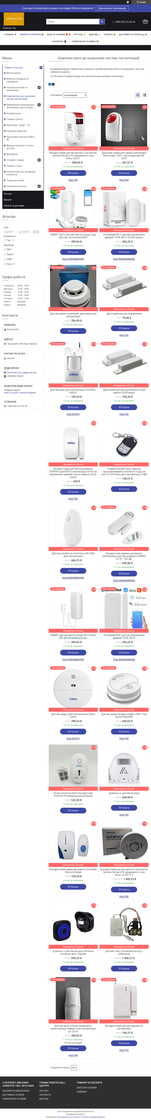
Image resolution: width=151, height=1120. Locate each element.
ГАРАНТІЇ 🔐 (110, 34)
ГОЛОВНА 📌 (10, 34)
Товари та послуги (13, 67)
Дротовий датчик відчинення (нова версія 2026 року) (124, 391)
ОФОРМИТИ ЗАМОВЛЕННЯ (15, 1091)
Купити (74, 173)
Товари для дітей (15, 180)
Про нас (8, 194)
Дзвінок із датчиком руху (124, 793)
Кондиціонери (13, 113)
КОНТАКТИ (45, 1095)
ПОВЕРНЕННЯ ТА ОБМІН (14, 1099)
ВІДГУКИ (43, 1099)
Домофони (12, 154)
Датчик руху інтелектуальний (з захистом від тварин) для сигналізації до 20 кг (73, 1028)
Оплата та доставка (14, 205)
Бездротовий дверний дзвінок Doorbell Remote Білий (73, 870)
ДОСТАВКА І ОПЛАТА (13, 1095)
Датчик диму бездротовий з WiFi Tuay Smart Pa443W (124, 715)
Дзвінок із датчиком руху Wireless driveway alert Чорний (73, 952)
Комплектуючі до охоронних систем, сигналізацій (20, 97)
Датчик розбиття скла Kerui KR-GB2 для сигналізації (73, 554)
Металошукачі (13, 73)
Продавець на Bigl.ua (75, 1114)
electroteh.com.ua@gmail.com (22, 372)
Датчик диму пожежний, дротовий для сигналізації (73, 315)
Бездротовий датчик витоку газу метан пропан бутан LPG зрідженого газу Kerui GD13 (73, 155)
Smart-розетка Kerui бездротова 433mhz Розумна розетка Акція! (73, 794)
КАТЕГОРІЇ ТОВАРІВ (87, 1088)
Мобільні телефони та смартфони (17, 80)
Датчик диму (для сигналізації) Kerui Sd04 (73, 715)
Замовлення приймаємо (112, 8)
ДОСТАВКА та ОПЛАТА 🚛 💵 (133, 34)
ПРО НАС (44, 1091)
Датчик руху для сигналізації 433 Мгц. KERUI (73, 391)
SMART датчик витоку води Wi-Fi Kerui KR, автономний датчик (73, 636)
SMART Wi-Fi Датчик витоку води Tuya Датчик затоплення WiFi (73, 236)
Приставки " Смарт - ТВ (18, 125)
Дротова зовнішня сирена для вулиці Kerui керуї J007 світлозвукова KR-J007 (124, 155)
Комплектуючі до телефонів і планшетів (21, 173)
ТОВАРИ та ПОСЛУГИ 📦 (32, 34)
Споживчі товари (15, 160)
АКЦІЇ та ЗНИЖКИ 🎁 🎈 (59, 34)
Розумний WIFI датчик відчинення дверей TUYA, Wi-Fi (124, 636)
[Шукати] (102, 21)
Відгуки (7, 199)
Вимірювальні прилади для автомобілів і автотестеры (20, 106)
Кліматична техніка (16, 186)
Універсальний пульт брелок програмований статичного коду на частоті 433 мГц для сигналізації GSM (124, 471)
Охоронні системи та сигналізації (16, 88)
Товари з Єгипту (14, 119)
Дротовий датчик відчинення (124, 313)
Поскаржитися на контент (68, 1117)
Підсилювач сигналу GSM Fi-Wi (20, 138)
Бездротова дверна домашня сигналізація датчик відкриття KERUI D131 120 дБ (124, 556)
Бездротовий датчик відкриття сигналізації (124, 1027)
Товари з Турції (14, 166)
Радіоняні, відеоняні (16, 131)
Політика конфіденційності (93, 1117)
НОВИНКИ (82, 1092)
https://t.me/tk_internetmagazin (20, 392)
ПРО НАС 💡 (80, 34)
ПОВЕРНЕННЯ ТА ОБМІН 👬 (85, 41)
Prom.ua (90, 1111)
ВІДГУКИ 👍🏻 (95, 34)
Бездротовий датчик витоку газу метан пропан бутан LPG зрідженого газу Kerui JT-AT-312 (124, 872)
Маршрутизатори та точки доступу (19, 147)
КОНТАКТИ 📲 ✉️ (60, 41)
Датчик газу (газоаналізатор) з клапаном (124, 952)
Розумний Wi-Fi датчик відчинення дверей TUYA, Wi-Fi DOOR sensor (124, 236)
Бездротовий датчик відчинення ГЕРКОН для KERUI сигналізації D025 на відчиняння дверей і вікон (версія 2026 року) (73, 472)
